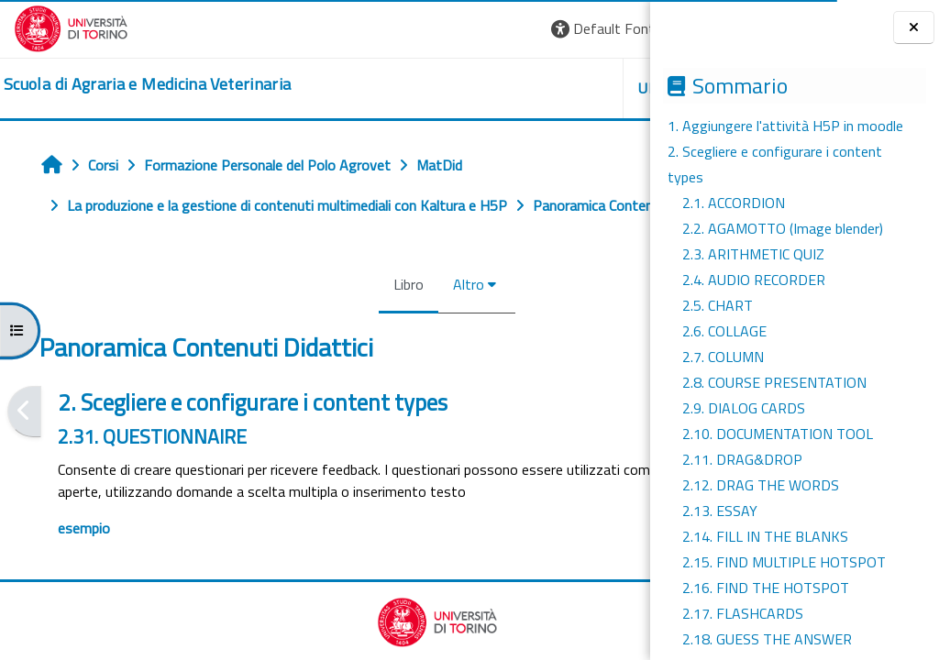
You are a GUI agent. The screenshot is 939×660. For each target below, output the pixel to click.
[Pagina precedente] (24, 451)
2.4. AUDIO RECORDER (753, 280)
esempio (84, 590)
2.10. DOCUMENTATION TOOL (777, 434)
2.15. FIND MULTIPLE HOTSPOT (784, 562)
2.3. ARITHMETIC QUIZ (753, 254)
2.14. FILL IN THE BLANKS (765, 536)
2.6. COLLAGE (724, 331)
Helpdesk (539, 88)
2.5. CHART (717, 305)
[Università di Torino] (71, 27)
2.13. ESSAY (719, 511)
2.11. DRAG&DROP (742, 459)
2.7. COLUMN (723, 357)
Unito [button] (436, 88)
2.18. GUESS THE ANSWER (767, 639)
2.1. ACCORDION (733, 203)
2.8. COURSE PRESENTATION (774, 382)
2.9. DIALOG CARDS (743, 408)
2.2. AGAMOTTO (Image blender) (782, 228)
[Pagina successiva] (644, 451)
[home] (147, 84)
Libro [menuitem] (296, 325)
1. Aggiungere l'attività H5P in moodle (785, 126)
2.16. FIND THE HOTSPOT (765, 588)
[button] (385, 29)
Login (605, 28)
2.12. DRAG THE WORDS (760, 485)
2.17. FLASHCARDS (742, 613)
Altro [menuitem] (355, 325)
